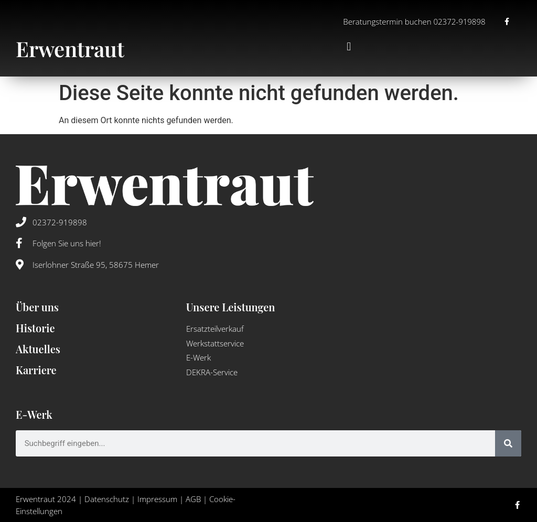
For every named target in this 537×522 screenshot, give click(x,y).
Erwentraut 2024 (46, 499)
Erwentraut (70, 48)
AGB (193, 499)
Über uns (37, 307)
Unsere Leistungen (230, 307)
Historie (35, 328)
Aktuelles (38, 349)
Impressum (157, 499)
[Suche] (508, 443)
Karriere (36, 370)
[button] (349, 47)
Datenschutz (106, 499)
